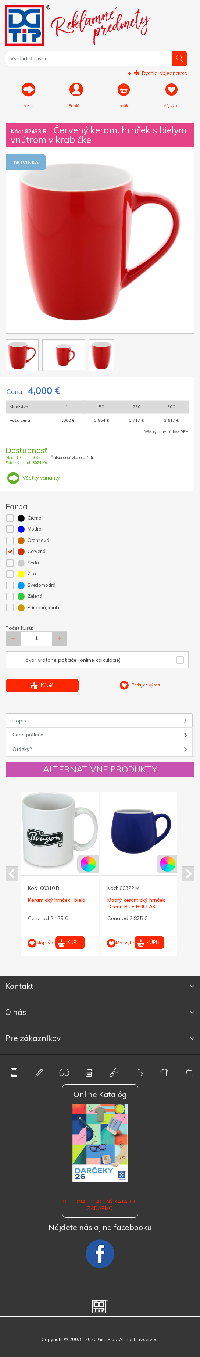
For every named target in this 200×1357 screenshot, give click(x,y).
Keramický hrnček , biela (56, 900)
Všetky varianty (33, 477)
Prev (12, 873)
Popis (19, 720)
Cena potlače (27, 734)
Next (188, 873)
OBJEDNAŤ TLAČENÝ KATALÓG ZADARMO (100, 1204)
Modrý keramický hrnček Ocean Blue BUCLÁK (136, 903)
